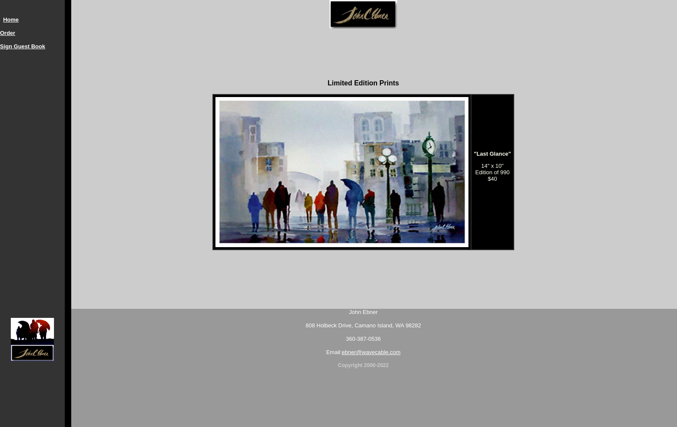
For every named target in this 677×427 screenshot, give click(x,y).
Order (7, 33)
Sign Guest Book (22, 46)
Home (11, 19)
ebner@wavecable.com (371, 352)
